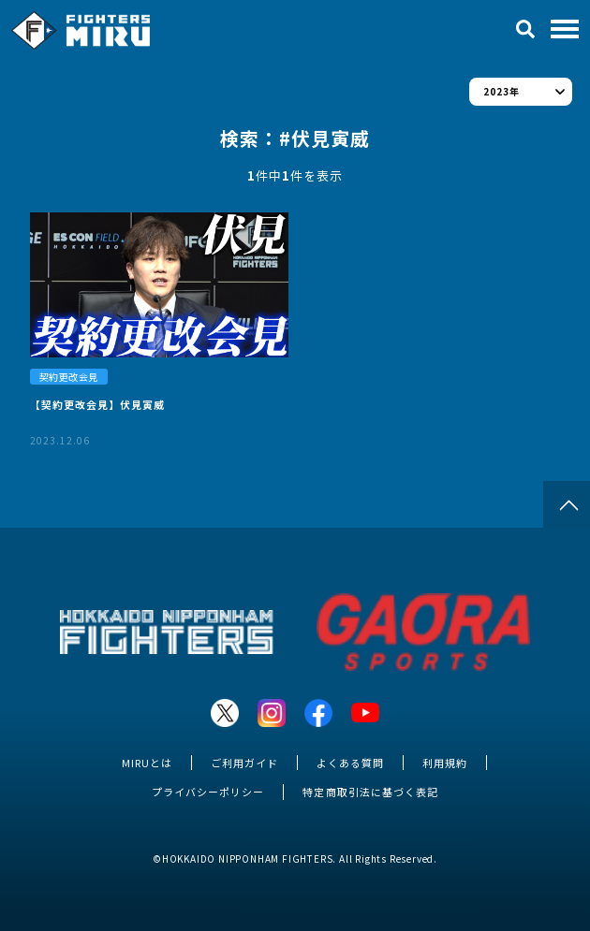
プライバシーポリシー (208, 791)
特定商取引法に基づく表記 (369, 791)
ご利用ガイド (244, 762)
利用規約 (444, 762)
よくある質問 (350, 762)
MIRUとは (147, 762)
